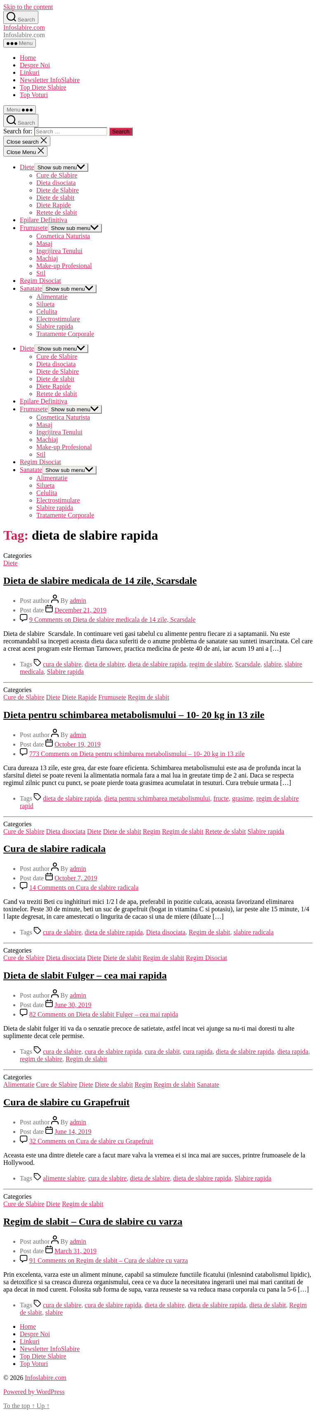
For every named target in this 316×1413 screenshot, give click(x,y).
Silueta (45, 304)
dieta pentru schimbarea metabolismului (157, 798)
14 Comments (84, 887)
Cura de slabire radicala (54, 848)
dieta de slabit (267, 1305)
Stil (40, 273)
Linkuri (30, 72)
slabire (272, 664)
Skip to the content (28, 6)
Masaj (44, 243)
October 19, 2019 (77, 744)
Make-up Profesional (64, 265)
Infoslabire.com (24, 27)
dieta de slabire (105, 664)
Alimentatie (52, 296)
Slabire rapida (54, 326)
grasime (242, 798)
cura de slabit (162, 1051)
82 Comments (103, 1014)
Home (28, 57)
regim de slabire (210, 664)
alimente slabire (64, 1178)
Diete (27, 167)
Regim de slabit (148, 697)
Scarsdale (247, 664)
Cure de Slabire (57, 175)
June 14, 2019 (72, 1131)
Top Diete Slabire (43, 87)
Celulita (46, 311)
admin (78, 600)
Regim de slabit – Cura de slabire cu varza (92, 1221)
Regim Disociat (40, 280)
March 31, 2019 (75, 1250)
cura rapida (198, 1051)
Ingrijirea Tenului (59, 250)
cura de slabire (62, 664)
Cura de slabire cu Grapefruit (66, 1102)
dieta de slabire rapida (157, 664)
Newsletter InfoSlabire (50, 79)
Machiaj (47, 258)
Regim (151, 831)
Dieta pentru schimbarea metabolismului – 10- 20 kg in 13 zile (133, 714)
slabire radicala (253, 932)
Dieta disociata (56, 182)
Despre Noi (35, 65)
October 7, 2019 (75, 878)
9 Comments (112, 619)
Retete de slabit (56, 212)
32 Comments (91, 1141)
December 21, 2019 (80, 610)
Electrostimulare (58, 318)
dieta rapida (292, 1051)
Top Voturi (34, 94)
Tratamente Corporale (65, 333)
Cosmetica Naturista (63, 235)
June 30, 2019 (72, 1004)
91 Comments (108, 1260)
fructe (221, 798)
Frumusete (34, 227)
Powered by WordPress (34, 1391)
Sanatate (31, 288)
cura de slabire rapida (113, 1051)
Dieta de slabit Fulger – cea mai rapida (85, 975)
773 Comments (137, 753)
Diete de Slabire (57, 190)
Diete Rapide (53, 205)
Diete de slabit (55, 197)
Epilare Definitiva (43, 219)
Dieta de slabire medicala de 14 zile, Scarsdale (100, 580)
